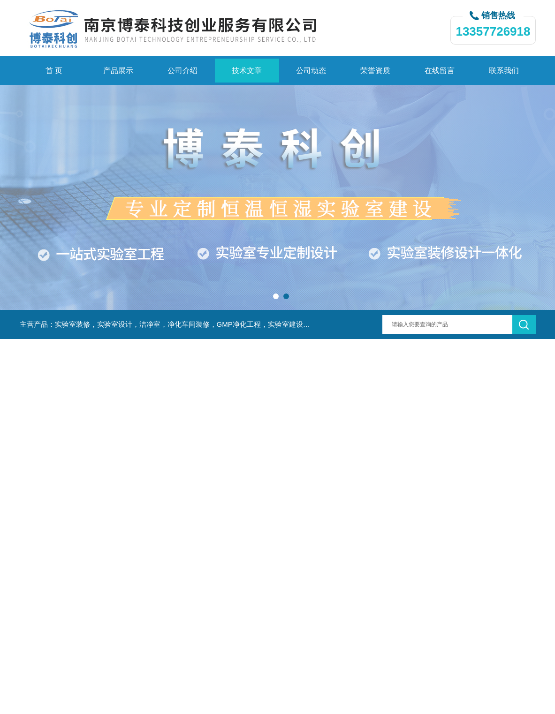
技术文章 (247, 71)
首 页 (54, 71)
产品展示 (118, 71)
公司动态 (311, 71)
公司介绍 (182, 71)
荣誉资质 (375, 71)
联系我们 (504, 71)
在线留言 (440, 71)
